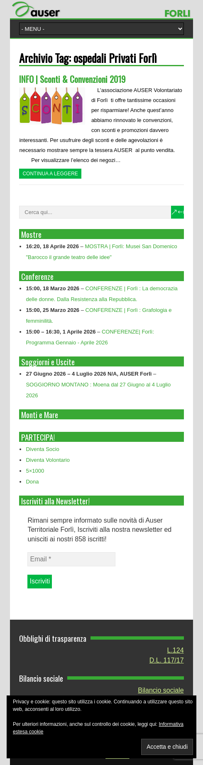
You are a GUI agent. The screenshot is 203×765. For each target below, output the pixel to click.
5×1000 (35, 471)
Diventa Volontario (48, 460)
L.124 (175, 650)
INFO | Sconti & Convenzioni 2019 (72, 78)
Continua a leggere (50, 174)
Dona (32, 481)
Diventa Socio (42, 449)
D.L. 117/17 (166, 660)
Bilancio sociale (160, 690)
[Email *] (71, 559)
